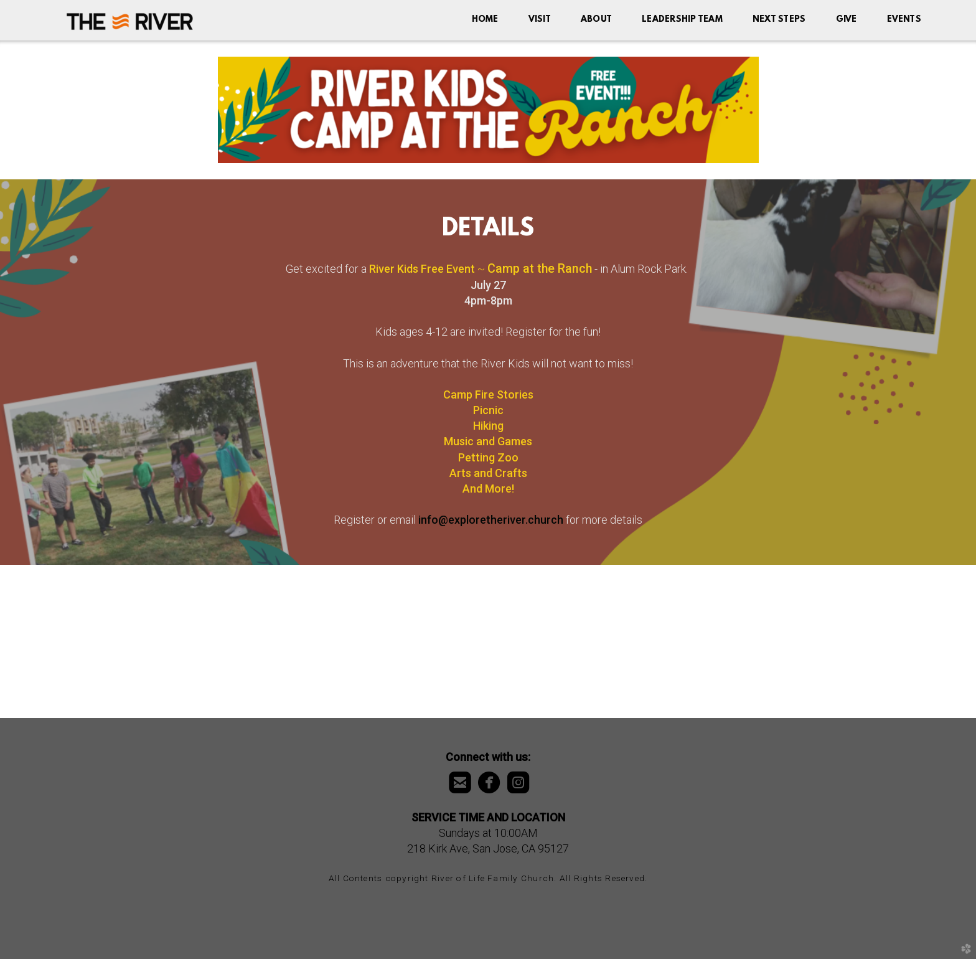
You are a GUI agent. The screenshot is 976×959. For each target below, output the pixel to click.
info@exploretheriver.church (490, 519)
